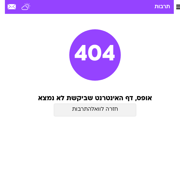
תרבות (157, 7)
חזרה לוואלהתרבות (90, 109)
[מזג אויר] (21, 7)
